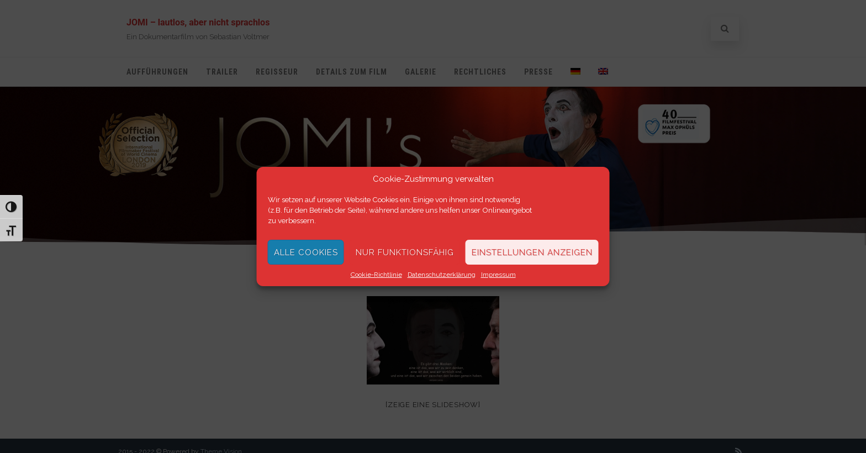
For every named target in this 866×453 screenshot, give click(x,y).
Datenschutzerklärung (442, 274)
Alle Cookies (306, 252)
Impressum (498, 274)
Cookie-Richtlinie (376, 274)
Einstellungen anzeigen (532, 252)
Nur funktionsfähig (405, 252)
